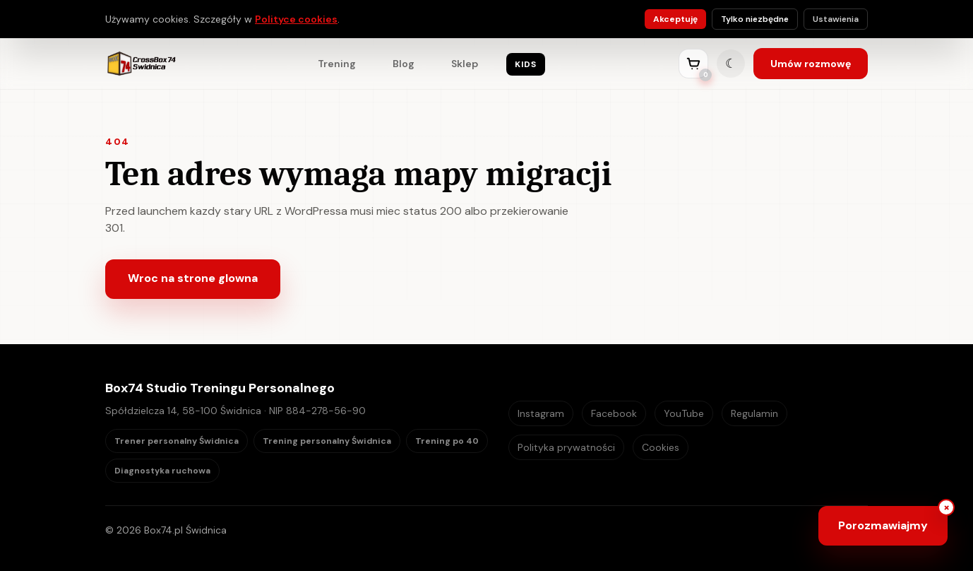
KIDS (525, 64)
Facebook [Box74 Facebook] (614, 413)
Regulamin (754, 413)
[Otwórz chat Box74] (883, 526)
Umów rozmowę (810, 63)
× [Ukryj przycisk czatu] (946, 507)
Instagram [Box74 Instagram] (541, 413)
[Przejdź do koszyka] (693, 63)
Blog (403, 63)
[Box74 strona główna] (140, 63)
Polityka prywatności (566, 447)
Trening (337, 63)
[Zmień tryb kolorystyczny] (731, 63)
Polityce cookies (296, 19)
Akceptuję (675, 19)
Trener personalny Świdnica (176, 441)
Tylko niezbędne (755, 19)
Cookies (660, 447)
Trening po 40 (447, 441)
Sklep (464, 63)
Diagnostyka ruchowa (162, 470)
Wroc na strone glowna (193, 278)
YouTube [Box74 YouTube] (684, 413)
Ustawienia (836, 19)
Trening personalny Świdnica (327, 441)
